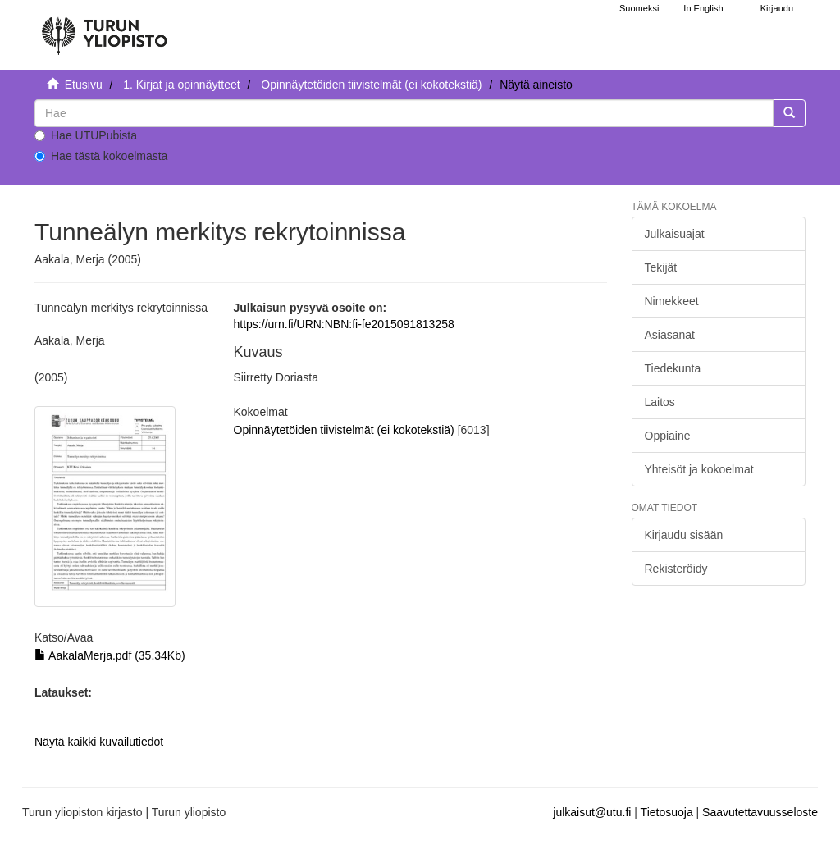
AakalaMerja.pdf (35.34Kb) (109, 655)
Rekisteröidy (676, 568)
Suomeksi (639, 8)
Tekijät (661, 267)
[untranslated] (404, 113)
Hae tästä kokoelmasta (100, 155)
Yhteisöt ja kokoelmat (699, 469)
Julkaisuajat (675, 233)
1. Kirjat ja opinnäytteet (181, 84)
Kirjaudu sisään (684, 534)
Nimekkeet (672, 301)
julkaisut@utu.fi (592, 812)
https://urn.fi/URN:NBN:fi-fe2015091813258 (344, 324)
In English (703, 8)
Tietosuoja (667, 812)
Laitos (660, 402)
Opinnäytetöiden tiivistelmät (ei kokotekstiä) (371, 84)
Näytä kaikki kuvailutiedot (98, 741)
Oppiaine (668, 435)
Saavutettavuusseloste (760, 812)
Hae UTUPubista (85, 135)
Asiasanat (670, 334)
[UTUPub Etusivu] (104, 28)
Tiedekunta (673, 368)
